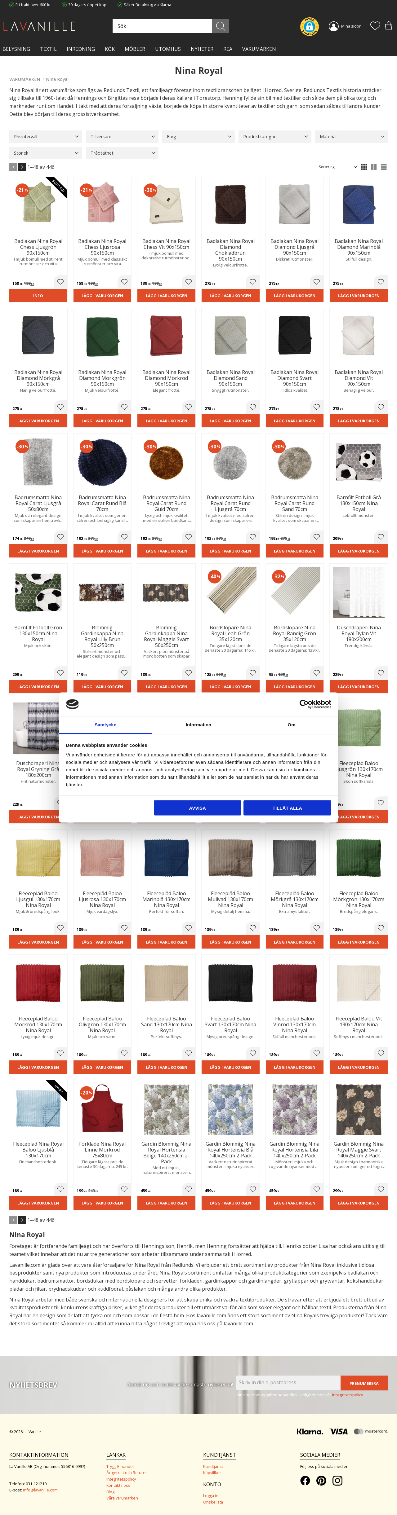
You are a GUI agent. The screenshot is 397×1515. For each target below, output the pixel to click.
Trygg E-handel (120, 1466)
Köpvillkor (212, 1472)
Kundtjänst (213, 1466)
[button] (375, 26)
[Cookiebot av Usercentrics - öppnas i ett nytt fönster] (304, 704)
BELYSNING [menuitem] (16, 49)
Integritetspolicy (121, 1479)
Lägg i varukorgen (102, 295)
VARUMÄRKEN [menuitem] (259, 49)
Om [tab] (291, 724)
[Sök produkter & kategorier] (170, 26)
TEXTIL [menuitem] (48, 49)
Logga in (210, 1495)
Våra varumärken (122, 1498)
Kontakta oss (118, 1485)
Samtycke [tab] (105, 724)
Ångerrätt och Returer (126, 1472)
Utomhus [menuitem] (168, 49)
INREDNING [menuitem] (81, 49)
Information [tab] (199, 724)
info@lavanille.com (40, 1490)
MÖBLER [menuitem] (135, 49)
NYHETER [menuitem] (202, 49)
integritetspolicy (347, 1395)
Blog (110, 1492)
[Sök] (220, 26)
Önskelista (213, 1502)
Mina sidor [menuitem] (351, 26)
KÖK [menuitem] (110, 49)
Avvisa (197, 807)
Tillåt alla (287, 807)
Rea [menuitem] (227, 49)
